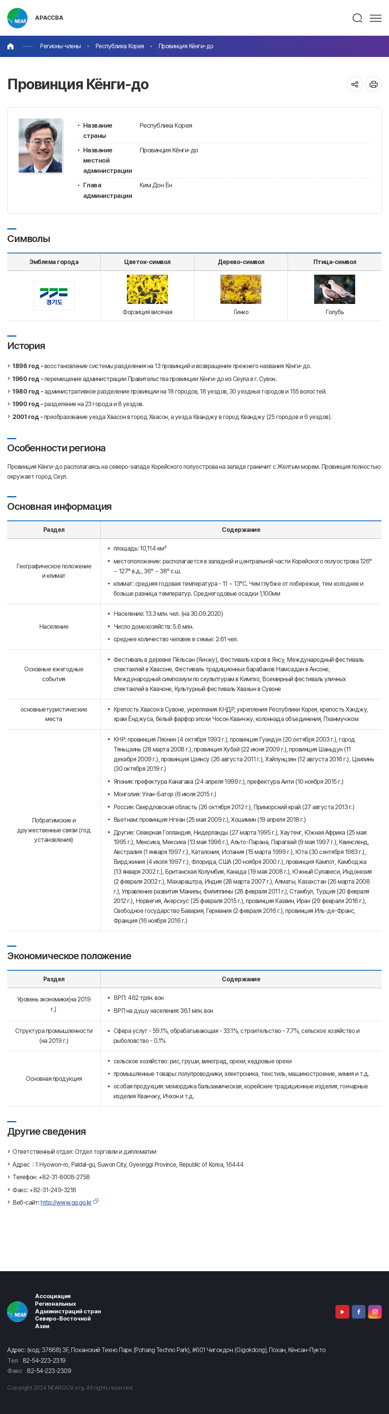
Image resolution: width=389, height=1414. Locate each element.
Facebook (358, 1312)
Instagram (375, 1312)
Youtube (342, 1312)
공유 (354, 84)
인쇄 (373, 84)
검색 (358, 18)
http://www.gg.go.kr (66, 1202)
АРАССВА (49, 17)
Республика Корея (119, 46)
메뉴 (376, 18)
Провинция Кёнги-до (185, 46)
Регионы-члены (60, 46)
